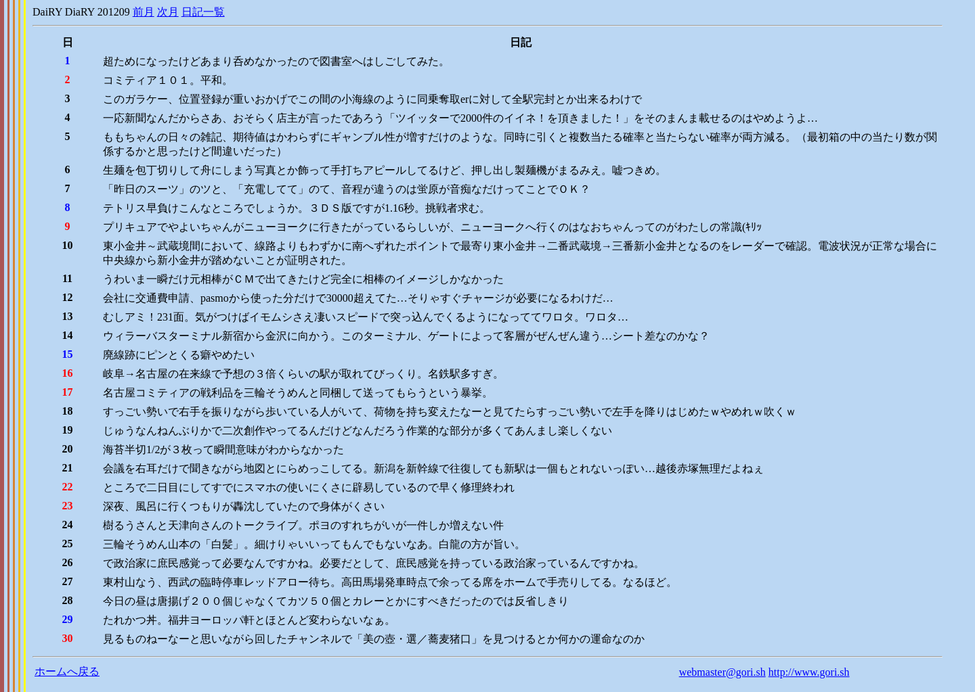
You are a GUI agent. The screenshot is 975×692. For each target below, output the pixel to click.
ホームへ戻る (67, 671)
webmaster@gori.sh (722, 672)
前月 (143, 12)
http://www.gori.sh (809, 672)
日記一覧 (203, 12)
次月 (168, 12)
